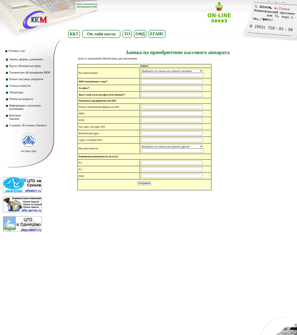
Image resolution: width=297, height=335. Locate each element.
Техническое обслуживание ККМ (29, 72)
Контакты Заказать (15, 117)
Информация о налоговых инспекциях (25, 107)
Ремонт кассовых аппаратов (26, 79)
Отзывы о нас (16, 50)
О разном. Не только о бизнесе (28, 125)
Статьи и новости (20, 85)
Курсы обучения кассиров (25, 65)
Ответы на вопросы (21, 99)
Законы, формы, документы (26, 59)
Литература (16, 92)
